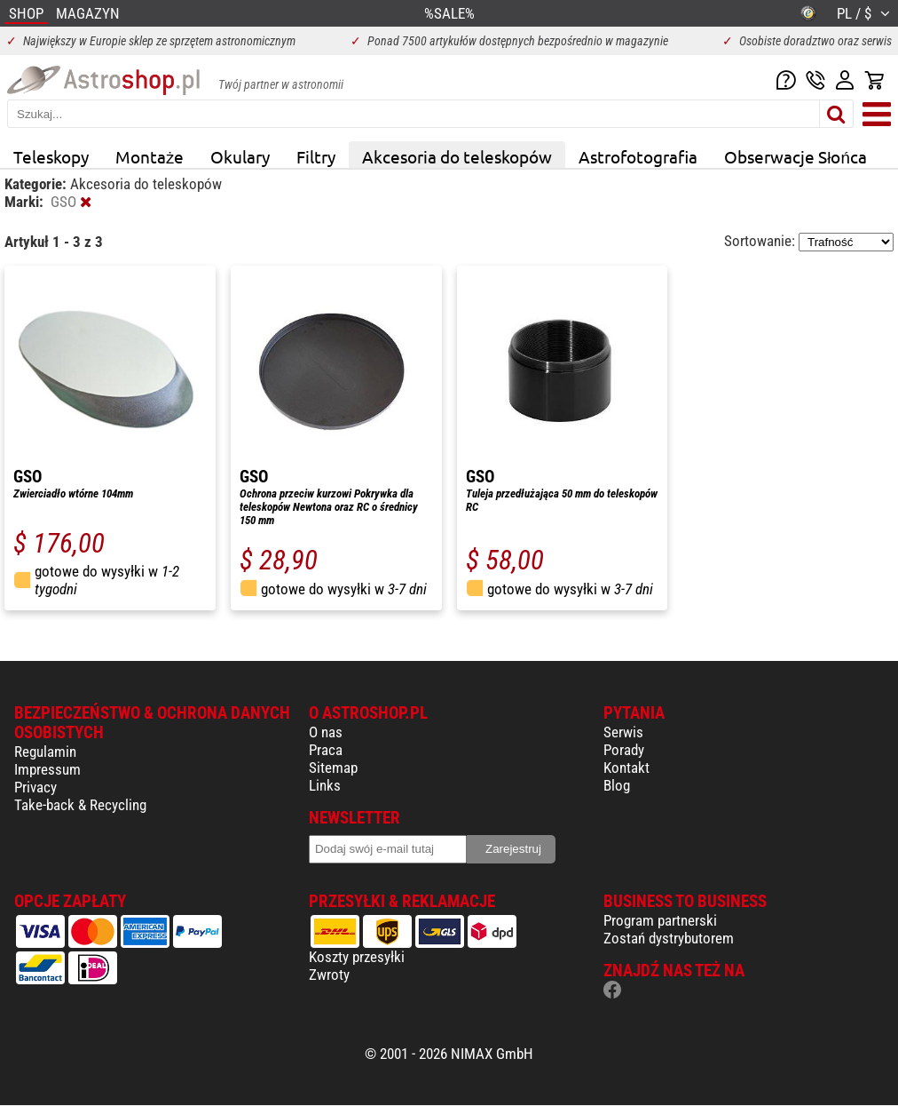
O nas (326, 732)
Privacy (35, 787)
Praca (326, 750)
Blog (616, 785)
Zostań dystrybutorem (668, 938)
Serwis (623, 732)
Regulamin (45, 751)
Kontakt (626, 767)
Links (325, 785)
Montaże (149, 156)
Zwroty (329, 974)
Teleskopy (51, 156)
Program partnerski (660, 920)
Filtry (315, 156)
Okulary (240, 156)
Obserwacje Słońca (795, 156)
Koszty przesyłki (357, 957)
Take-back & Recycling (80, 805)
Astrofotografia (638, 156)
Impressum (47, 769)
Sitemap (333, 767)
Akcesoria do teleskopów (457, 156)
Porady (623, 750)
